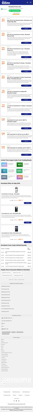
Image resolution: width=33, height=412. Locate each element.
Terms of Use (16, 398)
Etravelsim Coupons (21, 279)
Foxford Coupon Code (5, 289)
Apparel (2, 339)
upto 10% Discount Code (11, 170)
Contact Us (20, 395)
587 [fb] (4, 323)
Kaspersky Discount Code (18, 275)
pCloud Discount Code (5, 303)
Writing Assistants (4, 369)
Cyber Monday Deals (26, 391)
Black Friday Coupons (16, 391)
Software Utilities (4, 365)
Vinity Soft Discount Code (5, 300)
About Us (14, 395)
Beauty (2, 341)
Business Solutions (4, 354)
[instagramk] (19, 401)
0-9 (4, 383)
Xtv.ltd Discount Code (5, 311)
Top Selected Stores (7, 395)
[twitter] (16, 401)
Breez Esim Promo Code (6, 272)
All (1, 379)
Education (3, 357)
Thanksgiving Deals (6, 391)
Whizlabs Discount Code (5, 297)
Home (2, 347)
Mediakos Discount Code (5, 291)
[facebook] (14, 401)
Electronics (3, 344)
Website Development (5, 367)
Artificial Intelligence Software (6, 352)
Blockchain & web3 (4, 342)
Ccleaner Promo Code (17, 272)
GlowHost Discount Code (5, 294)
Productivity (3, 364)
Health (2, 346)
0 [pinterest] (3, 326)
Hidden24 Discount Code (5, 286)
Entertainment (3, 359)
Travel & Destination (4, 370)
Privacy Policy (27, 395)
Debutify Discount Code (5, 305)
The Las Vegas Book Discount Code (7, 308)
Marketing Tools (4, 362)
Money (2, 349)
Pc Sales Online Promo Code (7, 275)
